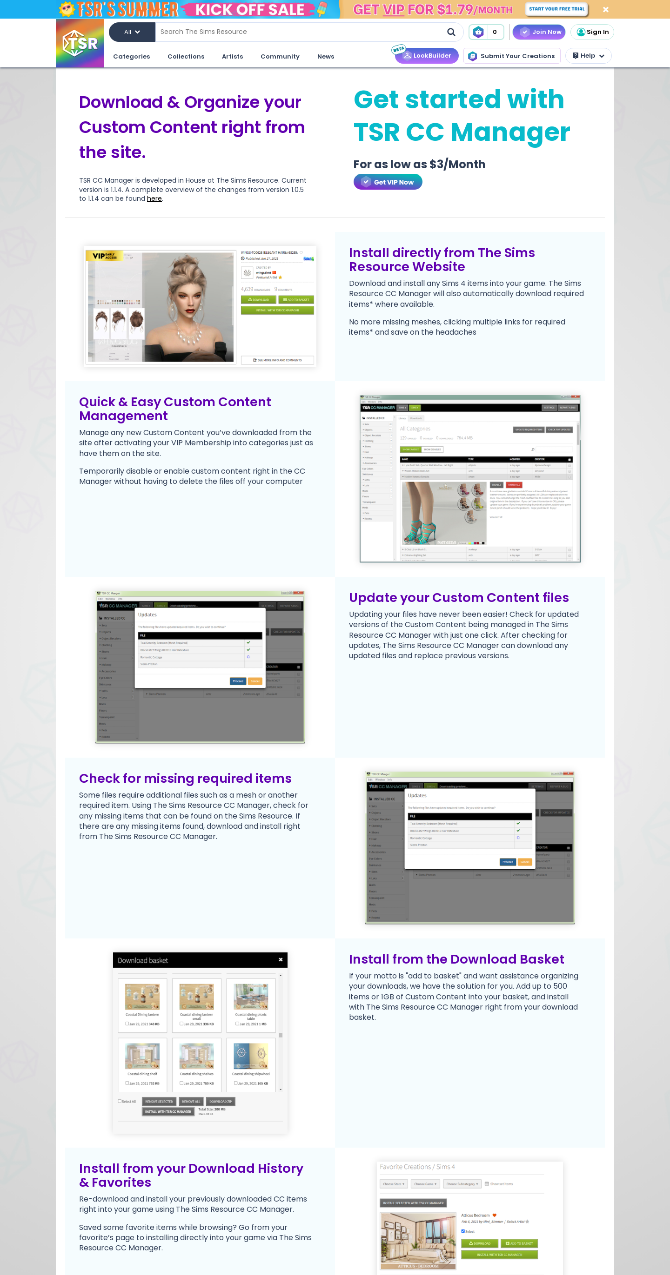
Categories (131, 56)
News (325, 56)
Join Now (547, 31)
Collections (186, 56)
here (154, 198)
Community (280, 56)
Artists (232, 56)
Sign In (592, 32)
